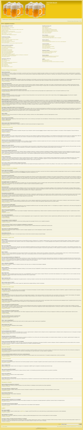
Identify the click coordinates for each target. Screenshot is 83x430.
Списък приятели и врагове (46, 40)
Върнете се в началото (6, 81)
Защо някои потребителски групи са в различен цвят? (50, 31)
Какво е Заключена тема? (5, 65)
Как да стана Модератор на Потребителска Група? (49, 30)
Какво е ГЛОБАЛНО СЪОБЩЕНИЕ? (7, 63)
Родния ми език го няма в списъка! (7, 40)
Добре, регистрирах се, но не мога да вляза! (8, 31)
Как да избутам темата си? (6, 56)
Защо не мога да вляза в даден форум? (7, 51)
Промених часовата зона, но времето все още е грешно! (10, 39)
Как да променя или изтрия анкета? (7, 49)
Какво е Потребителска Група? (46, 28)
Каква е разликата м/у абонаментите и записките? (49, 51)
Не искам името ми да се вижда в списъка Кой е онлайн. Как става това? (12, 29)
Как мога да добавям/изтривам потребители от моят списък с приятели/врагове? (54, 41)
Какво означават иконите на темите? (7, 66)
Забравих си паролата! (5, 30)
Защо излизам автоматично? (6, 28)
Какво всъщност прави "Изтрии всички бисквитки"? (9, 34)
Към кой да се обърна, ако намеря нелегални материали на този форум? (53, 61)
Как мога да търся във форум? (46, 44)
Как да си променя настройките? (6, 37)
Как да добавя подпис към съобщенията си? (8, 47)
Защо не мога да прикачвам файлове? (7, 52)
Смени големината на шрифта (80, 19)
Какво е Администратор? (46, 26)
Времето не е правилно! (5, 38)
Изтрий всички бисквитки (62, 426)
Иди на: (60, 424)
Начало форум (18, 19)
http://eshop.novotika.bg (41, 428)
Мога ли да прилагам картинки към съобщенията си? (9, 62)
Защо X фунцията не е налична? (47, 60)
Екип (58, 426)
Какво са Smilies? (4, 61)
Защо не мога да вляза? (5, 26)
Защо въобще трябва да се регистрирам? (8, 27)
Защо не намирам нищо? (46, 45)
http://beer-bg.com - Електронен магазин (9, 19)
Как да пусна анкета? (5, 48)
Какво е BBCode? (4, 59)
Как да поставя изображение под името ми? (8, 41)
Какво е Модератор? (45, 27)
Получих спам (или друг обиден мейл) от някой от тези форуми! (51, 37)
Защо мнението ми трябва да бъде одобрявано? (9, 55)
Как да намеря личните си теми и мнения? (48, 48)
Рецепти (46, 428)
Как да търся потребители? (46, 47)
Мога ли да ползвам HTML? (6, 60)
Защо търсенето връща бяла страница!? (48, 46)
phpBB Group (22, 411)
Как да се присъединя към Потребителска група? (49, 29)
